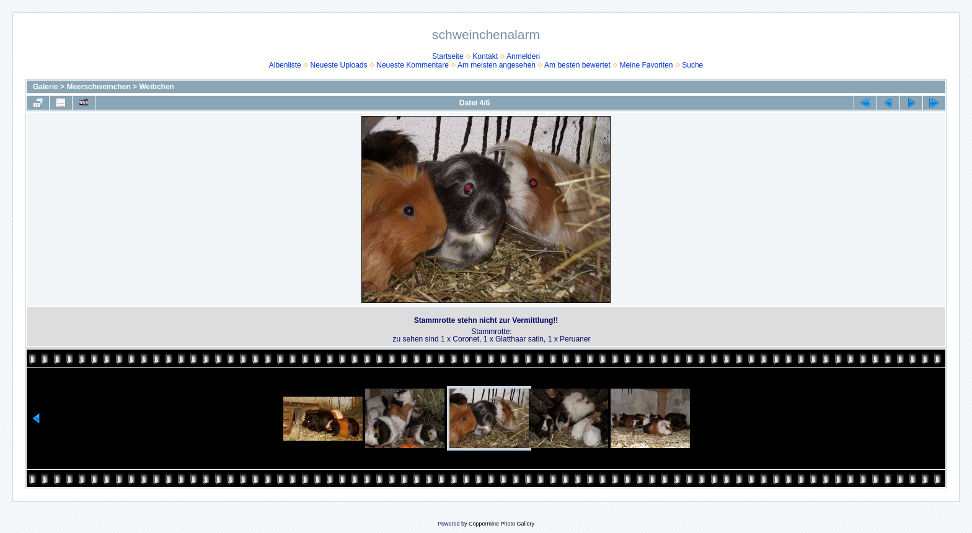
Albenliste (285, 65)
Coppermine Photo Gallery (501, 524)
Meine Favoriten (646, 65)
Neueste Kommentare (412, 65)
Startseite (448, 56)
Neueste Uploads (338, 65)
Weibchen (156, 86)
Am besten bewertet (577, 65)
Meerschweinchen (98, 86)
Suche (692, 65)
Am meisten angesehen (496, 65)
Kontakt (485, 56)
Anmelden (523, 56)
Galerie (45, 86)
